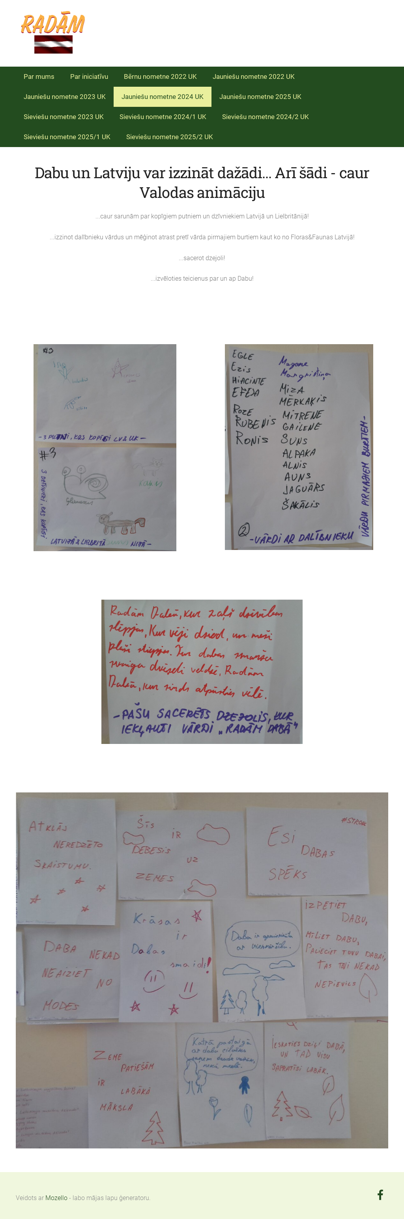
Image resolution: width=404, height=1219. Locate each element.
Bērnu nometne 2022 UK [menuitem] (160, 76)
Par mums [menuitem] (39, 76)
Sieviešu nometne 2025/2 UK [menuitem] (169, 137)
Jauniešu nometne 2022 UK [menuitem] (254, 76)
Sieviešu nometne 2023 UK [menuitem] (64, 117)
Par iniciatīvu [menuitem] (89, 76)
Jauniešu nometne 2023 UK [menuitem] (65, 97)
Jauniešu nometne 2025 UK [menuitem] (260, 97)
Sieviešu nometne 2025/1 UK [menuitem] (67, 137)
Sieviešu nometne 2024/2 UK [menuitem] (265, 117)
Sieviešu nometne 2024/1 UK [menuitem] (163, 117)
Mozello (56, 1198)
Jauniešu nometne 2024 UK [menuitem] (163, 97)
